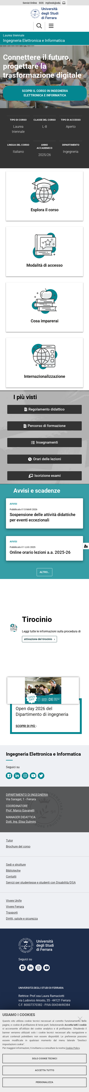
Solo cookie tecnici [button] (44, 1058)
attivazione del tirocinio (38, 639)
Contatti (11, 876)
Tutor (9, 840)
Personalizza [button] (44, 1082)
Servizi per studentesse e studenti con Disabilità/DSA (41, 882)
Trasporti (12, 912)
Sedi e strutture (16, 864)
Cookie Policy (73, 1048)
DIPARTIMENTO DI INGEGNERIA (27, 795)
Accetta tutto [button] (44, 1070)
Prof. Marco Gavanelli (20, 810)
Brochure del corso (18, 846)
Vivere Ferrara (15, 906)
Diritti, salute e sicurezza (22, 918)
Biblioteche (13, 870)
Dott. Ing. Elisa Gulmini (21, 821)
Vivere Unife (14, 900)
